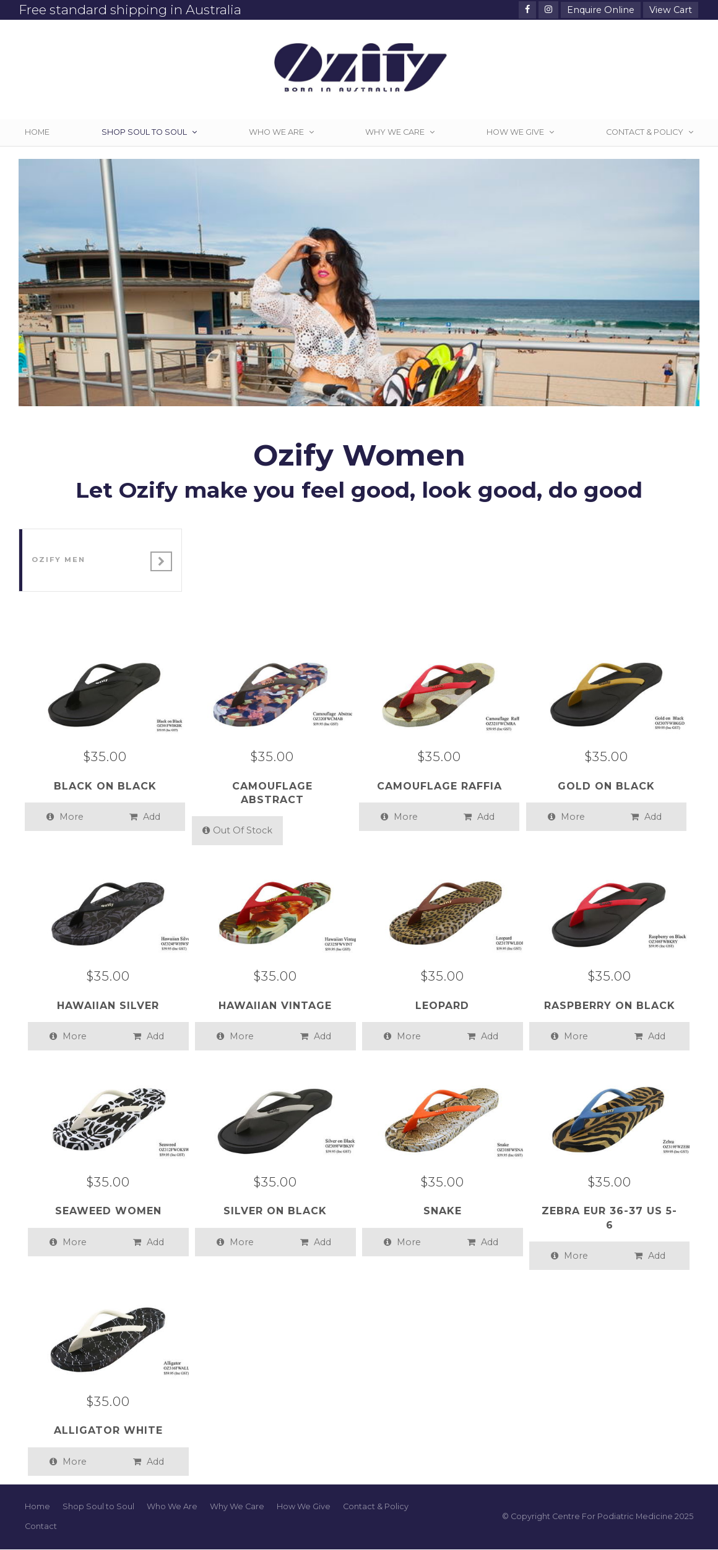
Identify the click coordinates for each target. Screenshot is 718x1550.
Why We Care (237, 1506)
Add (144, 816)
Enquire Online (600, 9)
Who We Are (172, 1506)
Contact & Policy (376, 1506)
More (65, 816)
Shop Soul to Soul (98, 1506)
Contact (41, 1526)
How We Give (304, 1506)
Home (37, 1506)
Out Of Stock (237, 830)
